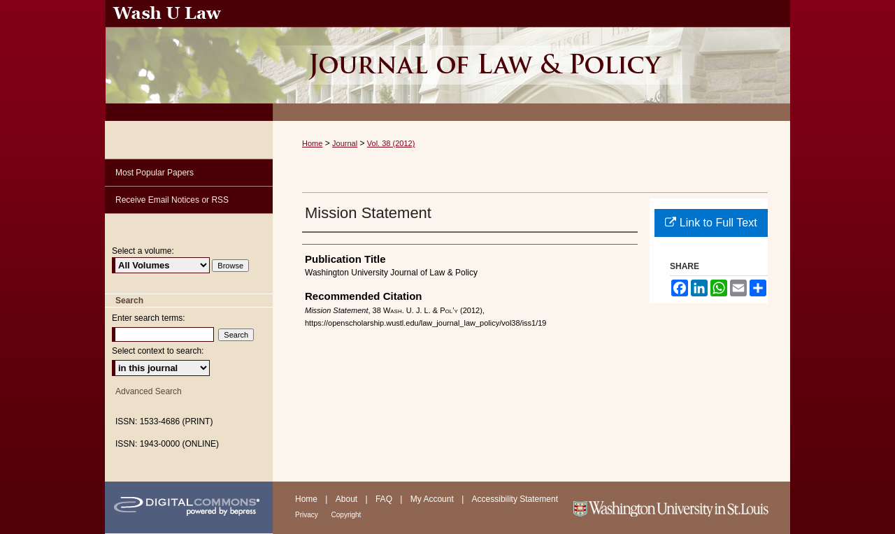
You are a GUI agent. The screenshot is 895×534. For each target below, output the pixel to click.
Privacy (307, 515)
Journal (344, 143)
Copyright (346, 515)
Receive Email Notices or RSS (172, 200)
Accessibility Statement (515, 499)
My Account (433, 499)
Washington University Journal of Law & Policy (531, 60)
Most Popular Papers (154, 173)
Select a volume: (143, 251)
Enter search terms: (148, 318)
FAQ (384, 499)
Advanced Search (148, 391)
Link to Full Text (711, 223)
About (348, 499)
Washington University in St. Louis (680, 508)
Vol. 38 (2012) (391, 143)
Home (312, 143)
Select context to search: (157, 351)
